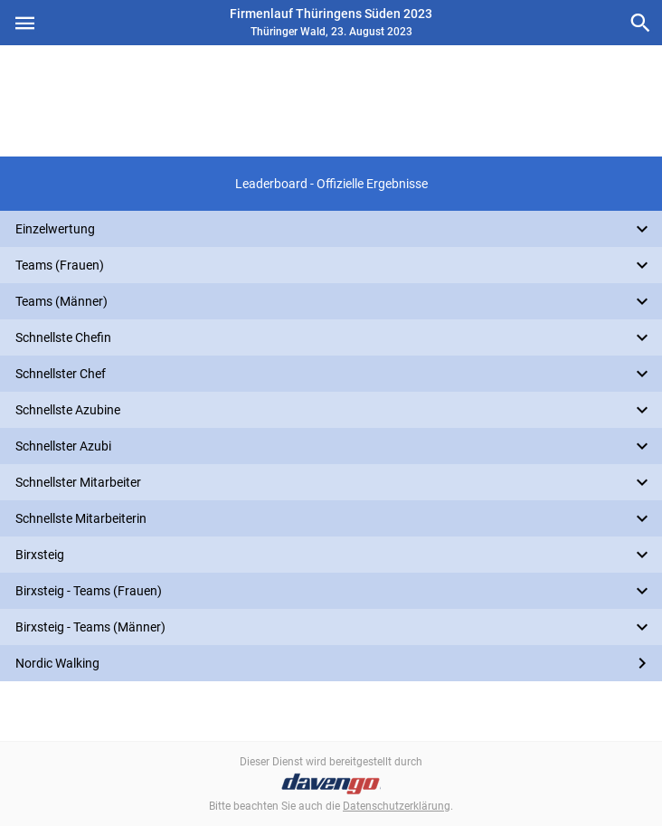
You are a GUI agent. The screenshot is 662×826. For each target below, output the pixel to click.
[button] (331, 184)
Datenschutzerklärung (396, 806)
